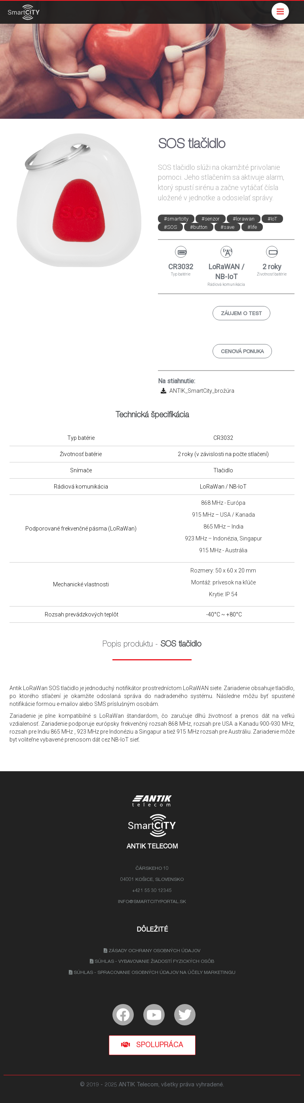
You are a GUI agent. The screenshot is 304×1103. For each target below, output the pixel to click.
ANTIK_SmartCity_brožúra (196, 391)
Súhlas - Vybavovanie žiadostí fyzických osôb (152, 961)
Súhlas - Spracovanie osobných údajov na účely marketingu (152, 972)
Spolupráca (152, 1045)
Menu (283, 8)
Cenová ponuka (242, 352)
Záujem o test (241, 314)
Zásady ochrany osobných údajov (152, 951)
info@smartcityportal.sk (152, 902)
